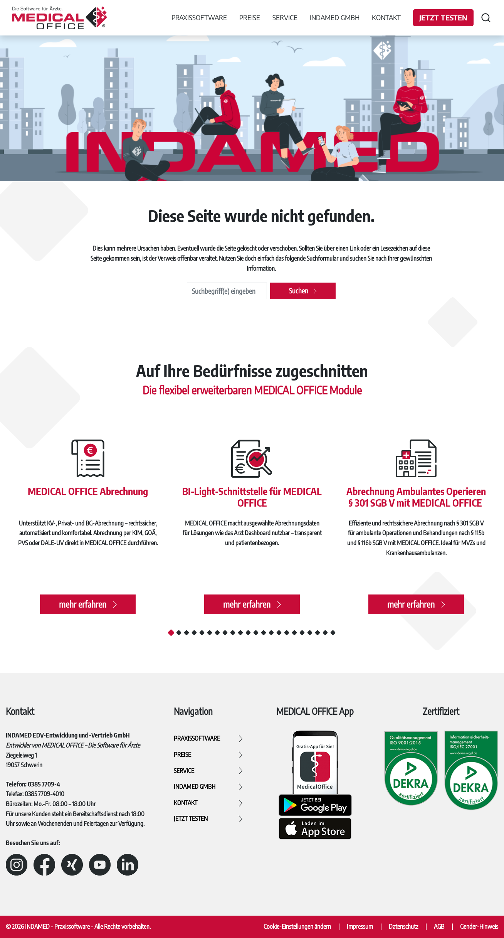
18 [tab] (302, 632)
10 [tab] (240, 632)
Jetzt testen (443, 17)
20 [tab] (317, 632)
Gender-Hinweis (479, 926)
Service (284, 17)
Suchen (298, 290)
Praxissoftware (199, 17)
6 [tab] (209, 632)
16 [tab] (286, 632)
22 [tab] (333, 632)
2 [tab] (178, 632)
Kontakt (386, 17)
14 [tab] (271, 632)
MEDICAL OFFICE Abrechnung (87, 489)
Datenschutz (403, 926)
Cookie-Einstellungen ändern (297, 926)
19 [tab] (309, 632)
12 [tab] (256, 632)
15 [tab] (279, 632)
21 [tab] (325, 632)
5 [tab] (202, 632)
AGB (439, 926)
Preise (249, 17)
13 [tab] (263, 632)
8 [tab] (225, 632)
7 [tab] (217, 632)
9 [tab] (232, 632)
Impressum (360, 926)
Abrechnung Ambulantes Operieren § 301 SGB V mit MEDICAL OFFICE (416, 495)
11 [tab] (248, 632)
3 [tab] (186, 632)
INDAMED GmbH (335, 17)
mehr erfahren (82, 607)
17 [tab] (294, 632)
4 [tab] (194, 632)
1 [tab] (171, 632)
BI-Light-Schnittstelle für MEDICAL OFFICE (252, 495)
